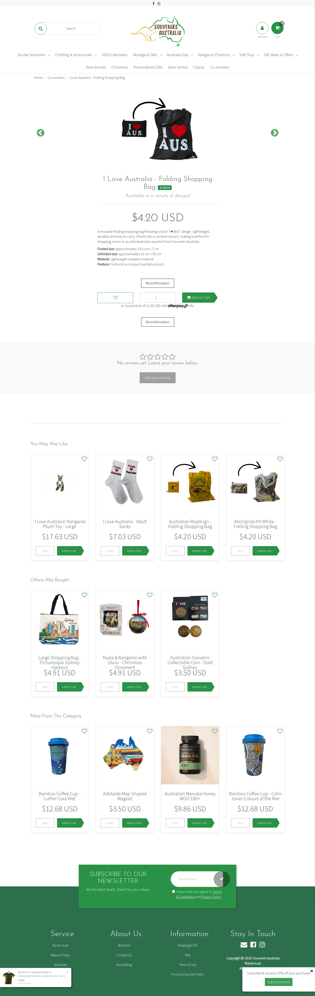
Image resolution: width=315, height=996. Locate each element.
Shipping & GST (188, 945)
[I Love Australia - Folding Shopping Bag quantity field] (157, 297)
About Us (124, 945)
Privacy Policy (211, 896)
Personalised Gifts (148, 67)
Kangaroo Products (214, 54)
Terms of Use (187, 965)
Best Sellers (178, 67)
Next (274, 133)
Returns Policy (60, 955)
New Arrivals (96, 67)
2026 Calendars (115, 54)
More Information (157, 283)
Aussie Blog (124, 965)
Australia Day (177, 54)
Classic (199, 67)
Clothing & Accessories (73, 54)
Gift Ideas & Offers (278, 54)
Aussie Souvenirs (31, 54)
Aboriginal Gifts (145, 54)
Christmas (119, 67)
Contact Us (124, 955)
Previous (40, 133)
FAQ (187, 955)
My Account (60, 945)
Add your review (157, 377)
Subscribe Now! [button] (278, 982)
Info (191, 305)
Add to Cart (198, 297)
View (45, 551)
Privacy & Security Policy (187, 974)
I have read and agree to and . (197, 894)
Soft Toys (246, 54)
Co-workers (219, 67)
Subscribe (60, 965)
